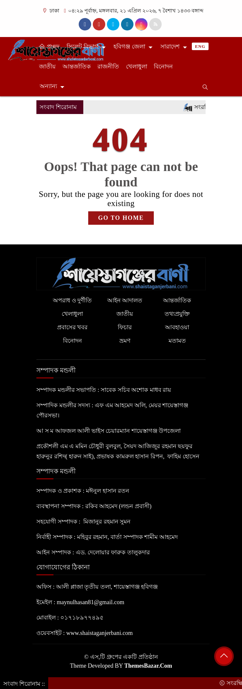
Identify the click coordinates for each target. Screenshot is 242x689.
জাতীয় (47, 66)
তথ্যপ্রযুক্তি (177, 314)
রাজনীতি (108, 66)
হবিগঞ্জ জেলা (129, 46)
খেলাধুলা (136, 66)
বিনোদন (163, 66)
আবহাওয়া (177, 327)
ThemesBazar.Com (148, 665)
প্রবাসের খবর (72, 327)
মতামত (177, 340)
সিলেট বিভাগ (82, 46)
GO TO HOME (121, 218)
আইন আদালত (125, 300)
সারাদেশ (170, 46)
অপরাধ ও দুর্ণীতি (72, 300)
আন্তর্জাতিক (77, 66)
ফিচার (125, 327)
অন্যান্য (48, 86)
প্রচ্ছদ (49, 46)
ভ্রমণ (125, 340)
